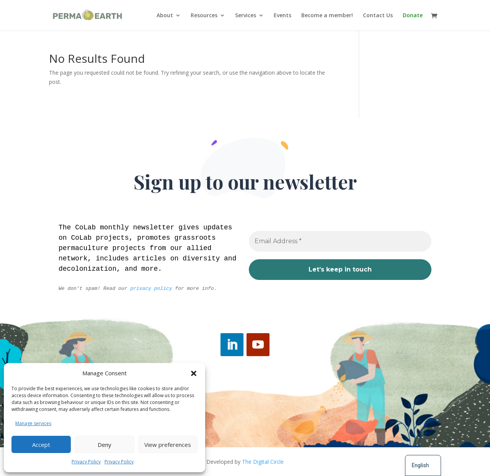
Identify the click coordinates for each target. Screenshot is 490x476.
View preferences (167, 444)
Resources (204, 16)
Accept (41, 444)
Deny (104, 444)
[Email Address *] (340, 241)
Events (282, 16)
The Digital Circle (263, 461)
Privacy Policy (86, 461)
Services (245, 16)
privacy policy (151, 288)
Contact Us (378, 16)
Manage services (33, 423)
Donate (413, 16)
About (165, 16)
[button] (194, 373)
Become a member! (327, 16)
